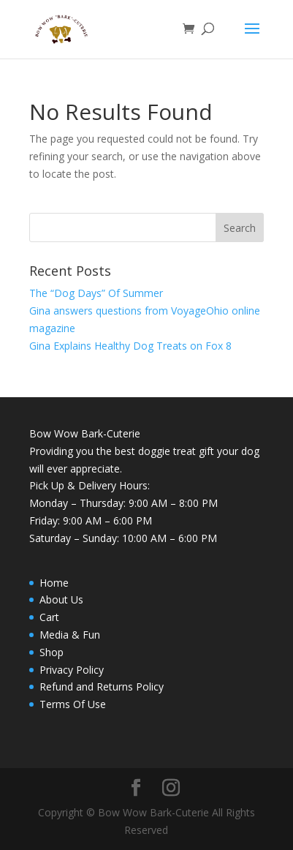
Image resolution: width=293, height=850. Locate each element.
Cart (49, 617)
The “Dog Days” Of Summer (96, 293)
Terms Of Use (72, 704)
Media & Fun (69, 635)
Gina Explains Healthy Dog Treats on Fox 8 (130, 346)
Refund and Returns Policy (101, 686)
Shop (51, 652)
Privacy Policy (71, 670)
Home (54, 583)
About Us (61, 599)
